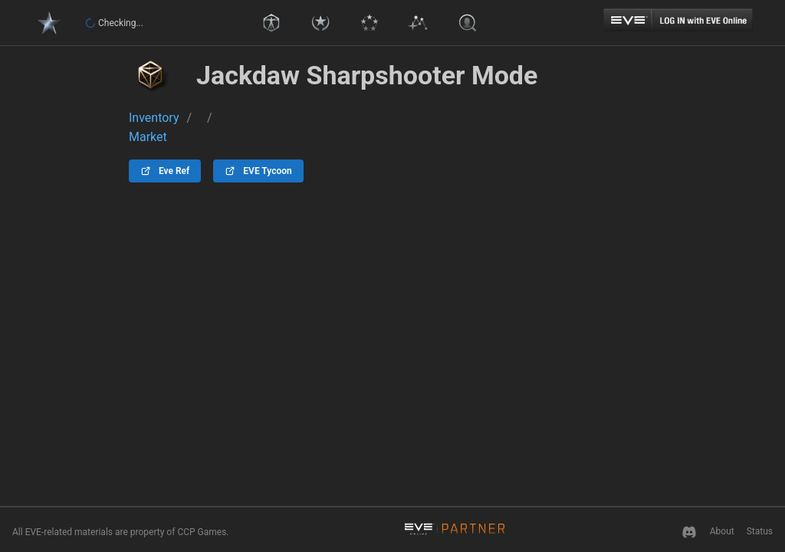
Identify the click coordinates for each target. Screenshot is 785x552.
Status (760, 531)
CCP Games (201, 532)
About (722, 531)
